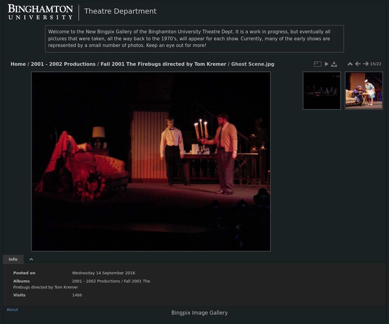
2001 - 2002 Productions (63, 64)
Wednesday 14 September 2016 (103, 273)
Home (18, 64)
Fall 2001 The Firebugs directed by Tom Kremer (163, 64)
